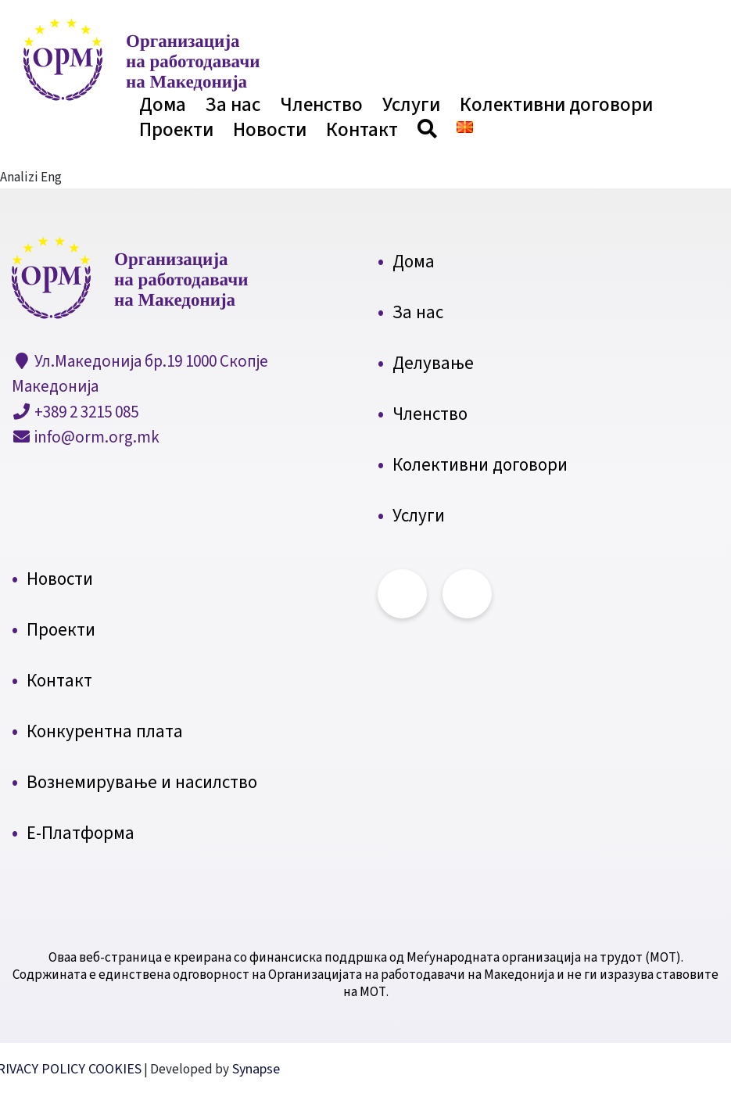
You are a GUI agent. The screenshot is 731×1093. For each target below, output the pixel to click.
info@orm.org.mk (95, 437)
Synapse (254, 1069)
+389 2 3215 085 (84, 412)
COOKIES (115, 1069)
